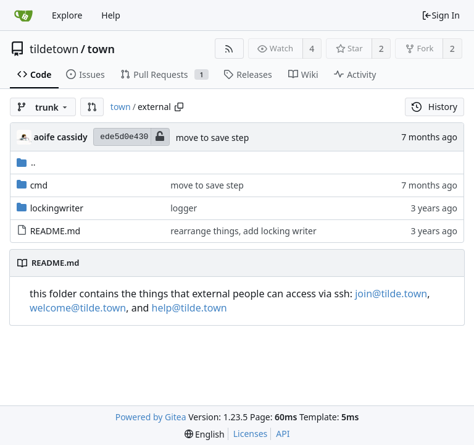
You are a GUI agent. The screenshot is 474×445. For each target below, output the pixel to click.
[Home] (23, 15)
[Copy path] (179, 107)
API (282, 433)
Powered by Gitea (150, 417)
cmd (39, 185)
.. (26, 162)
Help (110, 15)
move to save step (212, 137)
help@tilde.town (189, 308)
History (434, 106)
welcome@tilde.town (78, 308)
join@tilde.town (391, 293)
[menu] (205, 434)
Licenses (250, 433)
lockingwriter (56, 208)
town (101, 49)
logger (183, 208)
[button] (92, 107)
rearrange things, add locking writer (243, 231)
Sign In (441, 15)
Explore (67, 15)
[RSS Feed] (229, 48)
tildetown (54, 49)
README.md (55, 231)
